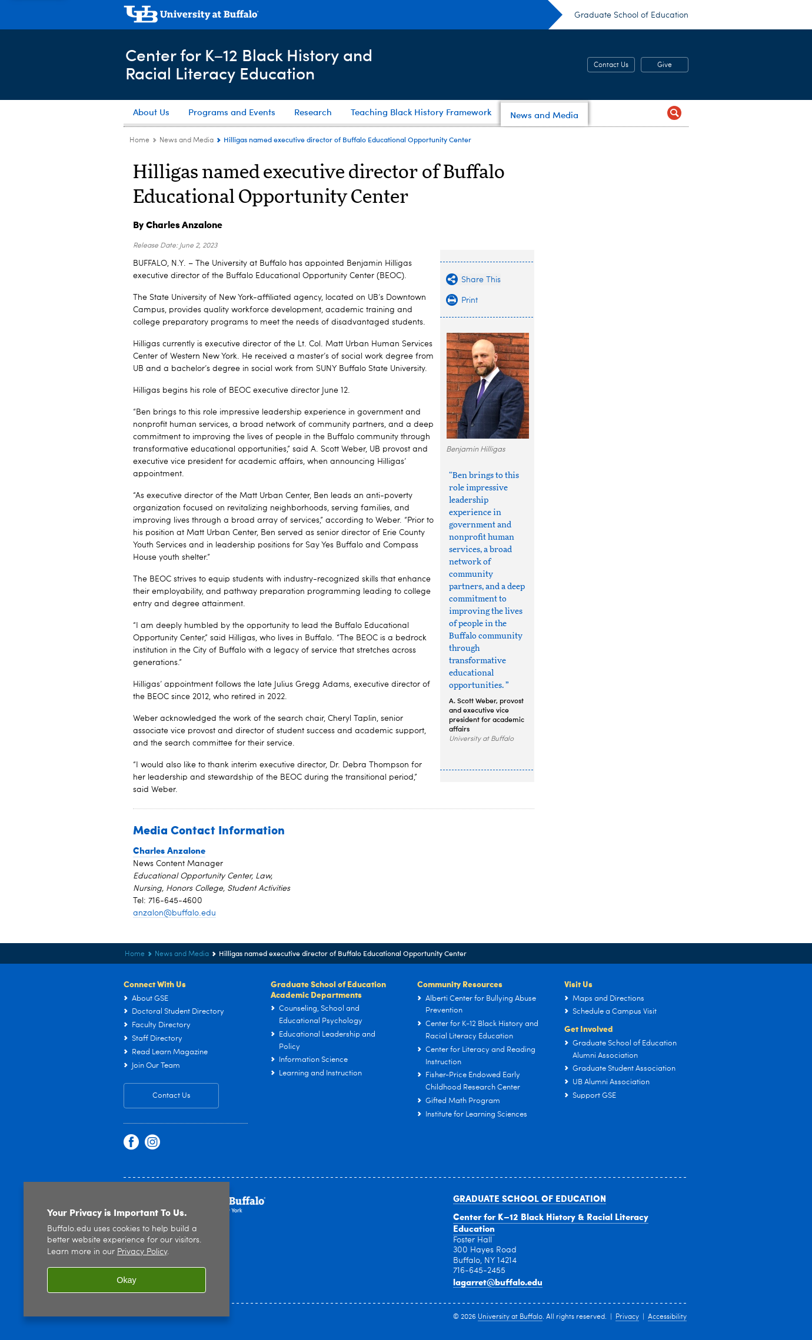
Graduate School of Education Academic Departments (328, 989)
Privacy (627, 1317)
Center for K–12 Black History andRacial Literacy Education (255, 64)
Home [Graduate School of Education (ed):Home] (139, 140)
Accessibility (667, 1317)
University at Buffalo (510, 1317)
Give (664, 65)
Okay (127, 1280)
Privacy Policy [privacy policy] (142, 1252)
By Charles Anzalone (177, 224)
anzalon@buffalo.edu (174, 913)
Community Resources (459, 984)
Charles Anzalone (169, 850)
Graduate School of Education (631, 15)
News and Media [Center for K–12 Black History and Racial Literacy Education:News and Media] (186, 140)
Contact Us (611, 65)
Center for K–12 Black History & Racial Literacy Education (550, 1222)
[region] (126, 1249)
